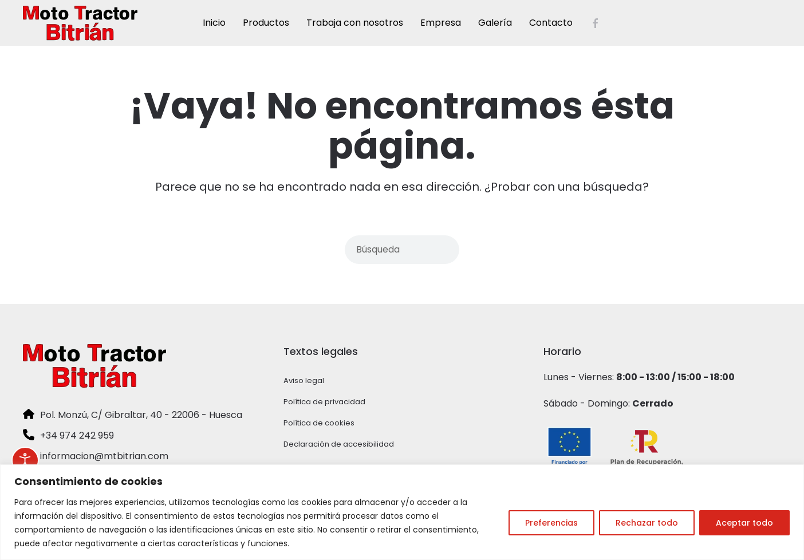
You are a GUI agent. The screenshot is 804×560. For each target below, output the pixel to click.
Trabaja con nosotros (354, 22)
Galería (495, 22)
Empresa (440, 22)
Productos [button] (266, 22)
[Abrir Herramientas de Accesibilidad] (25, 460)
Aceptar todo (744, 523)
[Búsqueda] (402, 249)
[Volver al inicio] (80, 23)
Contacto (551, 22)
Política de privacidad (324, 401)
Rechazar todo (647, 523)
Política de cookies (318, 422)
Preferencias (551, 523)
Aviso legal (303, 380)
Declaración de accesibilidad (338, 444)
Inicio (214, 22)
